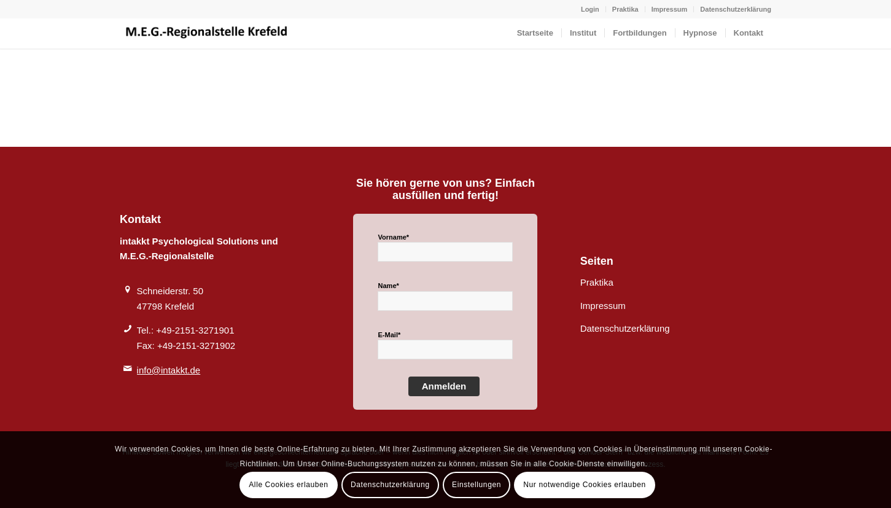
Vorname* (393, 237)
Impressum (670, 9)
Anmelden (444, 386)
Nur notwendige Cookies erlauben (584, 484)
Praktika (625, 9)
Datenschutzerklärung (735, 9)
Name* (388, 285)
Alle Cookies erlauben (288, 484)
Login (590, 9)
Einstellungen (476, 484)
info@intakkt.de (169, 370)
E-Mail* (389, 334)
